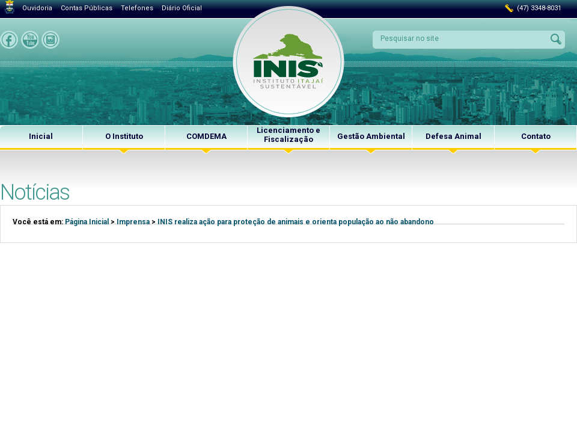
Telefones (137, 8)
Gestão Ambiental (371, 136)
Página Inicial (87, 222)
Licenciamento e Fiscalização (288, 135)
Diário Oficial (182, 8)
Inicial (41, 136)
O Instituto (124, 136)
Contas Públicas (86, 8)
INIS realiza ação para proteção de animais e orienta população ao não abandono (295, 222)
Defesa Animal (453, 136)
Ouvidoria (37, 8)
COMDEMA (206, 136)
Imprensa (133, 222)
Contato (536, 136)
